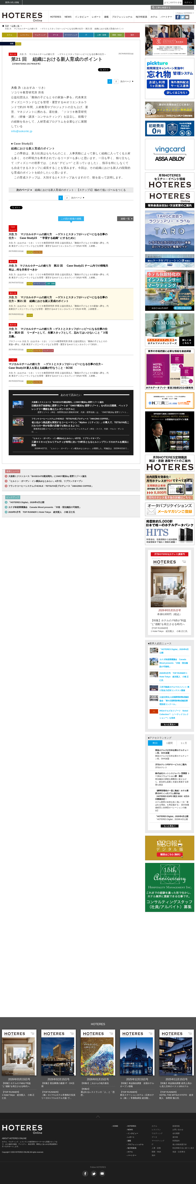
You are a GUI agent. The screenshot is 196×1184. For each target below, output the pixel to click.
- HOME (115, 1126)
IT (86, 35)
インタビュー (82, 16)
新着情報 (176, 1126)
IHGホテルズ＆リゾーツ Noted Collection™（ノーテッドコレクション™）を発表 (173, 714)
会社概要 (176, 1133)
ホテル (154, 16)
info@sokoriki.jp (21, 131)
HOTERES (55, 16)
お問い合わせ (177, 1130)
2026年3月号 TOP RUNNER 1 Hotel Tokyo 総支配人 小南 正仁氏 (41, 512)
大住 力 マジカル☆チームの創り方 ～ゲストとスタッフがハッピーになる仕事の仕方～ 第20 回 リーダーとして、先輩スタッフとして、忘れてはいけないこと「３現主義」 (58, 333)
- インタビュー (132, 1133)
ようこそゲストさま (173, 2)
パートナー (166, 16)
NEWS (68, 16)
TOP (7, 26)
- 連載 (128, 1141)
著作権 (175, 1137)
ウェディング (40, 35)
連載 (106, 16)
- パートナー (131, 1155)
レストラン (24, 35)
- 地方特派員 (131, 1148)
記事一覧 (15, 26)
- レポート (130, 1137)
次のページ (125, 81)
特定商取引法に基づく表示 (183, 1148)
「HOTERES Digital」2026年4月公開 (26, 502)
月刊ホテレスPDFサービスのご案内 (171, 764)
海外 (132, 35)
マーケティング (71, 35)
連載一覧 (125, 218)
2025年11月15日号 (177, 1079)
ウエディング (157, 1133)
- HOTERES (131, 1126)
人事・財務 (101, 35)
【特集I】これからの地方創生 (95, 1083)
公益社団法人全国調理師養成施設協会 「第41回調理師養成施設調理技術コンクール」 (174, 700)
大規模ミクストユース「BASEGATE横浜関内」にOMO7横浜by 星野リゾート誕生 (68, 402)
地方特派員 (141, 16)
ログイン (188, 2)
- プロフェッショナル (135, 1144)
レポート (96, 16)
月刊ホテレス (161, 767)
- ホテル (129, 1152)
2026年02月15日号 (59, 1079)
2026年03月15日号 (19, 1079)
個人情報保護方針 (179, 1144)
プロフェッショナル (122, 16)
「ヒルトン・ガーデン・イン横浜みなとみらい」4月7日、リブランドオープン (66, 438)
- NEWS (129, 1130)
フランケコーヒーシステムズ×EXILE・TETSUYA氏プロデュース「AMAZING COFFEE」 (71, 419)
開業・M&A (117, 35)
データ (55, 35)
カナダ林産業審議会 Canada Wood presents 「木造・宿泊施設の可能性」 (44, 507)
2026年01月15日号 (98, 1079)
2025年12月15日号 (137, 1079)
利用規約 (176, 1141)
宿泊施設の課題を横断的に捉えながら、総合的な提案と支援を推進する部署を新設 (171, 782)
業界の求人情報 (12, 2)
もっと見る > (169, 724)
